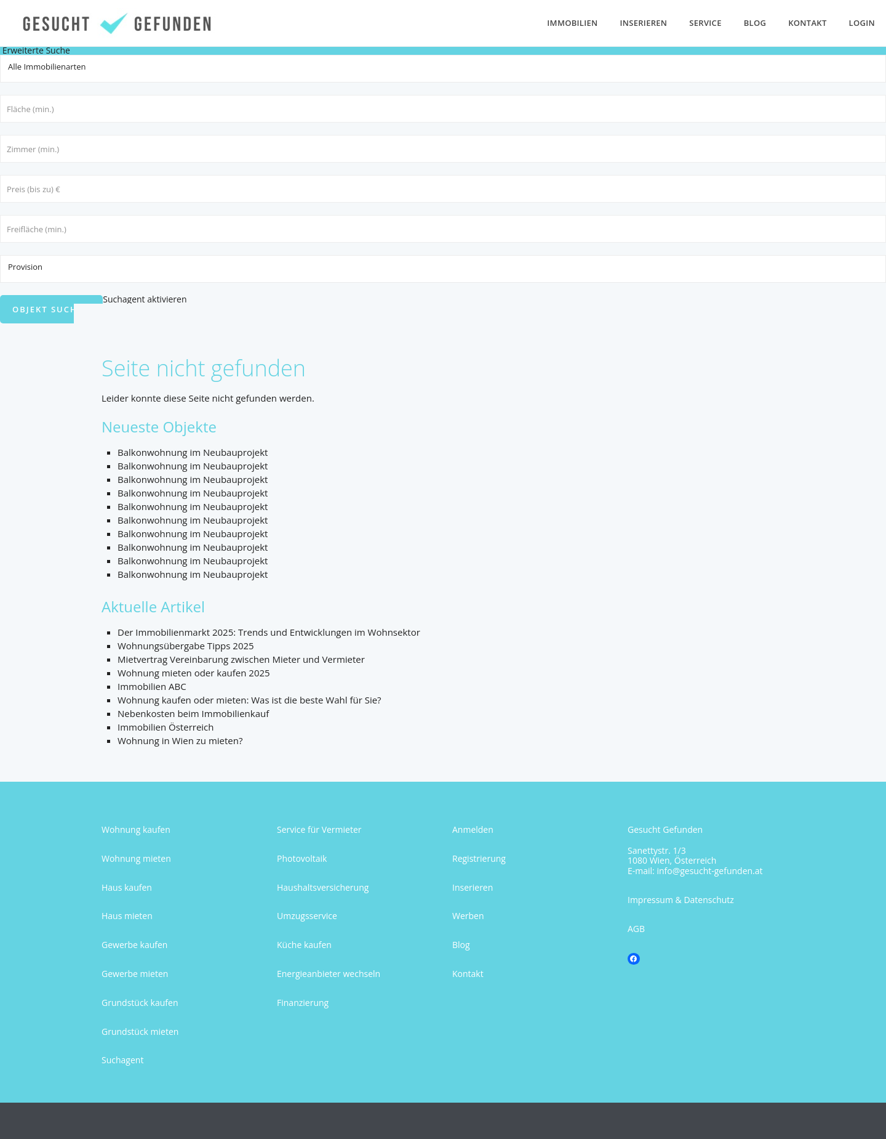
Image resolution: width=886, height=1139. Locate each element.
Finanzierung (303, 1002)
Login (862, 22)
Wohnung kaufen (136, 829)
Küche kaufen (304, 945)
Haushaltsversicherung (323, 887)
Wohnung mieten (136, 858)
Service (705, 22)
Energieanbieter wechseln (328, 973)
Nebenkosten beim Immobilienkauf (193, 713)
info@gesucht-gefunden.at (709, 871)
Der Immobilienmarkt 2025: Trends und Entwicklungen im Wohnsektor (269, 632)
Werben (468, 916)
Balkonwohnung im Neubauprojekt (193, 452)
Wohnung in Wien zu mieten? (180, 740)
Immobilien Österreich (166, 727)
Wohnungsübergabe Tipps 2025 (186, 645)
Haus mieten (127, 916)
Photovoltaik (302, 858)
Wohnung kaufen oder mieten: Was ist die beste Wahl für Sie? (249, 700)
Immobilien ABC (152, 686)
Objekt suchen (51, 309)
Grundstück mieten (140, 1031)
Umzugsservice (307, 916)
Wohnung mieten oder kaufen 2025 (194, 673)
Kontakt (807, 22)
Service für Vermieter (319, 829)
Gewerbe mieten (135, 973)
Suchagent (122, 1060)
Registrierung (479, 858)
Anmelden (472, 829)
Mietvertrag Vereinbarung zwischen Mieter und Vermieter (241, 659)
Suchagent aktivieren (144, 299)
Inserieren (644, 22)
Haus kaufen (127, 887)
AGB (636, 928)
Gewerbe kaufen (134, 945)
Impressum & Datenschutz (681, 900)
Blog (755, 22)
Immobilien (572, 22)
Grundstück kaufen (140, 1002)
